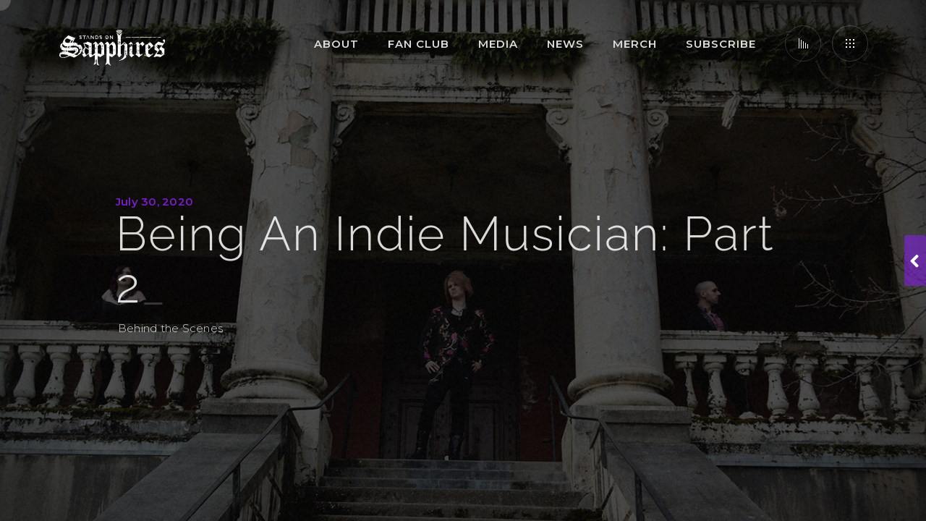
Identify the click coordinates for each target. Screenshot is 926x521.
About (336, 44)
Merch (635, 44)
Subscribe (721, 44)
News (565, 44)
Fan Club (418, 44)
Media (498, 44)
